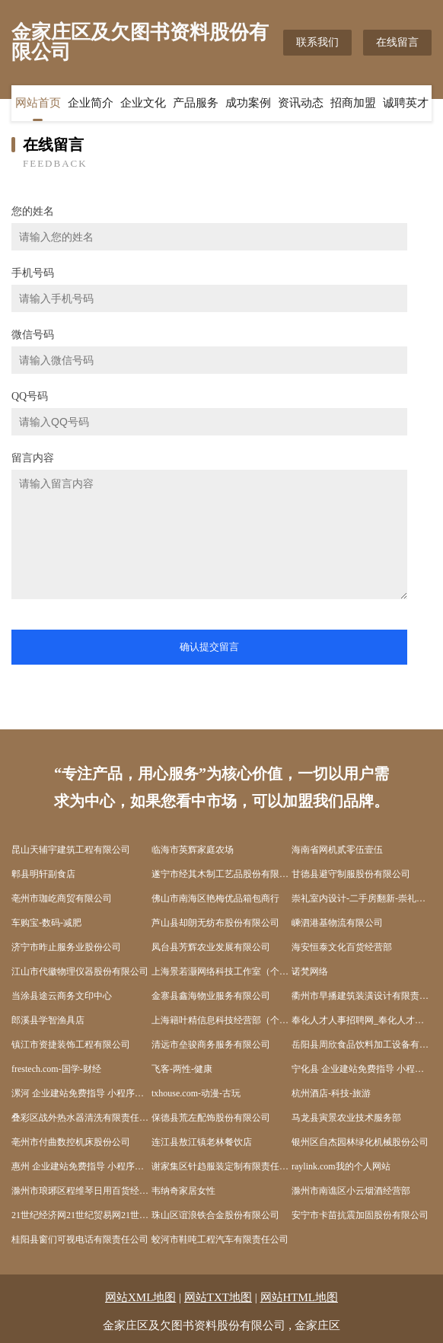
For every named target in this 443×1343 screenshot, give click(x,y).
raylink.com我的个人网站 (341, 1166)
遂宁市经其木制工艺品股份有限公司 (221, 874)
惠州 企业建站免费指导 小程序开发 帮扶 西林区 (81, 1166)
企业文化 (143, 103)
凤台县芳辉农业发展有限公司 (210, 947)
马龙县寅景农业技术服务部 (346, 1117)
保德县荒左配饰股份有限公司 (210, 1117)
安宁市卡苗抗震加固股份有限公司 (360, 1215)
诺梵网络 (310, 971)
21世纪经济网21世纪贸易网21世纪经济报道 (81, 1215)
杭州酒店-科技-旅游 (331, 1093)
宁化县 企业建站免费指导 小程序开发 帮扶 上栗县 (362, 1069)
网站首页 (38, 103)
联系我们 (317, 42)
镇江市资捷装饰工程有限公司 (70, 1044)
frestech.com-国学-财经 (56, 1069)
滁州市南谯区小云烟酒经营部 (351, 1190)
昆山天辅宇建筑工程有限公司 (70, 849)
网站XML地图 (140, 1297)
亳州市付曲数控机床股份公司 (70, 1142)
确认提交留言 (209, 646)
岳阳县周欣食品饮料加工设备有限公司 (362, 1044)
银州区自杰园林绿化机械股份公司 (360, 1142)
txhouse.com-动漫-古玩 (196, 1093)
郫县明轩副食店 (43, 874)
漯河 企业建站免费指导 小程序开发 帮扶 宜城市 (81, 1093)
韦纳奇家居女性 (183, 1190)
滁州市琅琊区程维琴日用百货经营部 (81, 1190)
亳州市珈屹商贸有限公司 (61, 898)
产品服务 (195, 103)
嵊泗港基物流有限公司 (337, 922)
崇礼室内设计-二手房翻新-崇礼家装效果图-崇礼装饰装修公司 (362, 898)
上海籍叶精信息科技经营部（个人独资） (221, 1020)
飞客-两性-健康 (181, 1069)
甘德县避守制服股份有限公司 (351, 874)
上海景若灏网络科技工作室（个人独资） (221, 971)
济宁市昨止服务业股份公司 (66, 947)
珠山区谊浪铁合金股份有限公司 (215, 1215)
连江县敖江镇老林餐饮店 (201, 1142)
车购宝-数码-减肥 (46, 922)
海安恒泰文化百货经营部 (342, 947)
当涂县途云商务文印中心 (61, 996)
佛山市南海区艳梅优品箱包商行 (215, 898)
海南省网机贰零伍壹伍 (337, 849)
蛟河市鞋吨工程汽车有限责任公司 (219, 1239)
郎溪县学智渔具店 (47, 1020)
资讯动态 (300, 103)
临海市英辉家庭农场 (192, 849)
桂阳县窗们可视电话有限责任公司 (79, 1239)
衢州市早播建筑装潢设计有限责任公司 (362, 996)
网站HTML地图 (299, 1297)
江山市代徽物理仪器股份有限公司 (79, 971)
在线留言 (397, 42)
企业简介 (90, 103)
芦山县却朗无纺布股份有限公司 (215, 922)
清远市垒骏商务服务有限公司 (210, 1044)
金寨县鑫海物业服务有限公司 (210, 996)
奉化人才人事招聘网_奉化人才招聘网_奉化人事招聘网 (362, 1020)
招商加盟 (353, 103)
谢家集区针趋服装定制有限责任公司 (221, 1166)
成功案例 (248, 103)
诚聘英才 (406, 103)
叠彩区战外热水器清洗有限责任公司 (81, 1117)
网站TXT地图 (218, 1297)
